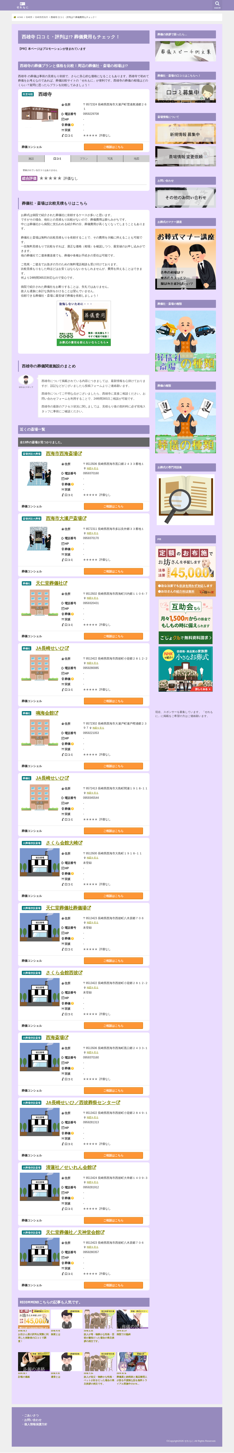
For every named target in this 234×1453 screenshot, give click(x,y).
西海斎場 (55, 1037)
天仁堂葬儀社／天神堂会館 (73, 1232)
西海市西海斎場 (61, 453)
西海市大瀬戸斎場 (64, 518)
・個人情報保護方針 (34, 1424)
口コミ (57, 158)
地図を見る (92, 468)
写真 (110, 158)
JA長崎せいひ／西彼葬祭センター (81, 1102)
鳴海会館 (45, 713)
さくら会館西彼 (62, 973)
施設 (31, 158)
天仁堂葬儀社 (49, 583)
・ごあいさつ (30, 1415)
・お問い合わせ (31, 1420)
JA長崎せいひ (50, 648)
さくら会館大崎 (62, 843)
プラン (84, 158)
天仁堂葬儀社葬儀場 (66, 908)
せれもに (189, 1441)
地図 (136, 158)
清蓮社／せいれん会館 (69, 1167)
